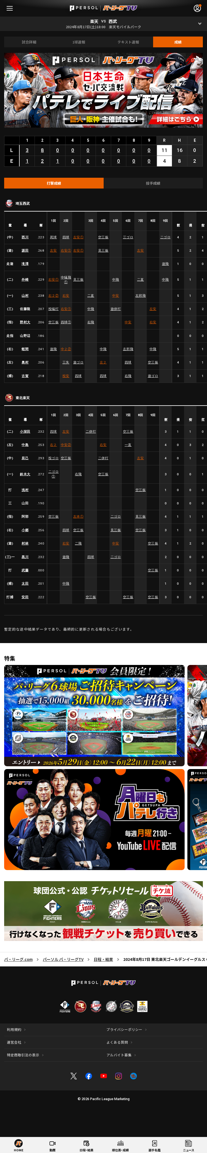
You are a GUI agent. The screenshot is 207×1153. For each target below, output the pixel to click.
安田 (25, 597)
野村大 (25, 322)
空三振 (103, 237)
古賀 (25, 376)
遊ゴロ (78, 362)
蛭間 (25, 349)
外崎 (25, 280)
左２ (103, 362)
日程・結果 (103, 959)
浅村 (25, 490)
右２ (53, 296)
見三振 (103, 250)
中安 (115, 296)
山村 (25, 296)
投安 (65, 376)
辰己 (25, 458)
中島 (25, 445)
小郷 (25, 530)
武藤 (25, 570)
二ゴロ (165, 237)
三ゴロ (128, 237)
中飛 (115, 280)
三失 (65, 362)
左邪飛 (140, 296)
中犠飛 (66, 279)
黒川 (25, 557)
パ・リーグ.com (18, 959)
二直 (140, 280)
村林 (25, 543)
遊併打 (116, 309)
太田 (25, 583)
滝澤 (25, 264)
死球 (53, 237)
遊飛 (165, 264)
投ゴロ (53, 458)
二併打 (91, 432)
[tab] (54, 183)
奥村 (25, 362)
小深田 (25, 432)
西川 (25, 237)
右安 (66, 250)
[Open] (200, 24)
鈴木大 (25, 474)
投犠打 (53, 309)
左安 (78, 237)
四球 (65, 237)
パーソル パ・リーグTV (63, 959)
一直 (128, 445)
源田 (25, 250)
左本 (78, 517)
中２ (66, 349)
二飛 (78, 543)
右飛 (90, 322)
